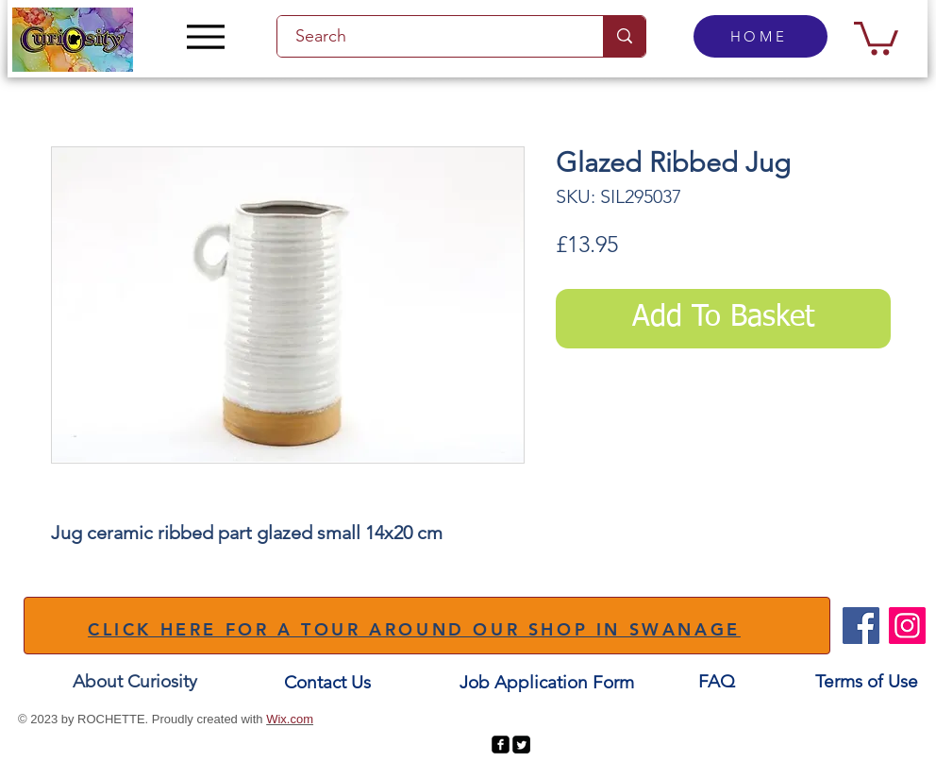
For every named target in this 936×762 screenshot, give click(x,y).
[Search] (429, 36)
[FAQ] (716, 682)
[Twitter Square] (521, 745)
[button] (876, 36)
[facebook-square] (501, 745)
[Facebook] (861, 625)
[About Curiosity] (134, 682)
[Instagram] (907, 625)
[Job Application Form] (546, 683)
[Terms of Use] (866, 682)
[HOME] (760, 36)
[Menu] (205, 36)
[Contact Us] (327, 683)
